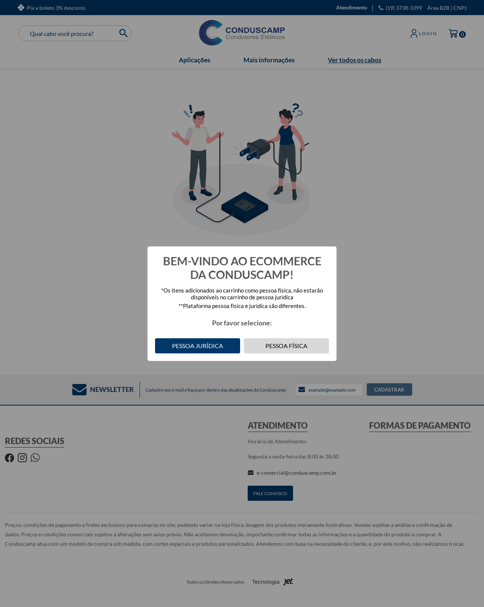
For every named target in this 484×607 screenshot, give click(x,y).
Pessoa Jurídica (197, 345)
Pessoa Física (286, 345)
